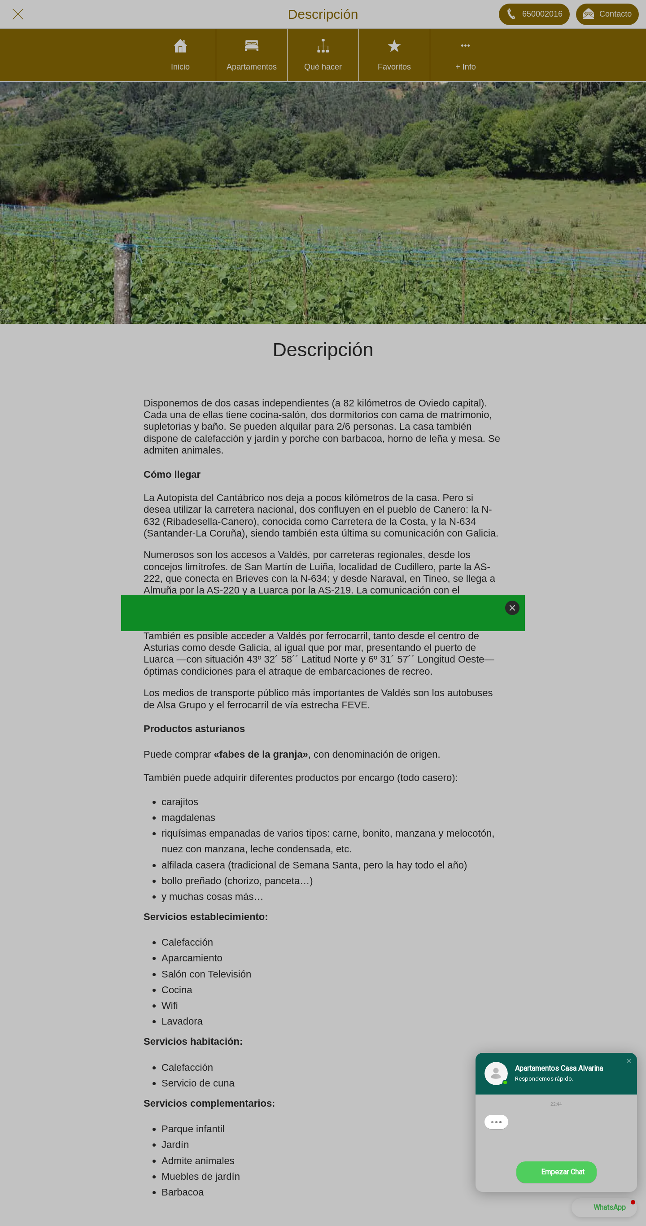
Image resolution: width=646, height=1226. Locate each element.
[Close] (512, 608)
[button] (628, 1060)
